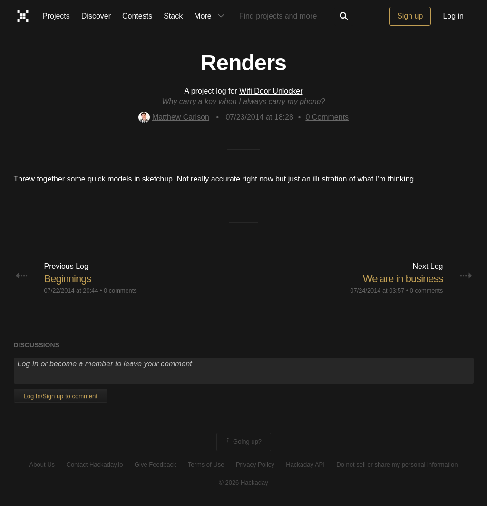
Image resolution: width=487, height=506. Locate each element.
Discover (96, 16)
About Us (42, 464)
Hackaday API (305, 464)
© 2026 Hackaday (243, 482)
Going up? (243, 442)
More (211, 16)
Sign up (410, 16)
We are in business (403, 279)
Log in (453, 16)
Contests (137, 16)
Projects (56, 16)
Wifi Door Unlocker (270, 91)
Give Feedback (155, 464)
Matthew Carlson (173, 117)
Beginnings (67, 279)
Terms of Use (206, 464)
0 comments (120, 290)
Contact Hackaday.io (95, 464)
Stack (173, 16)
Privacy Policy (255, 464)
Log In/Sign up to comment (60, 396)
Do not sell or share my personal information (397, 464)
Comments (327, 117)
